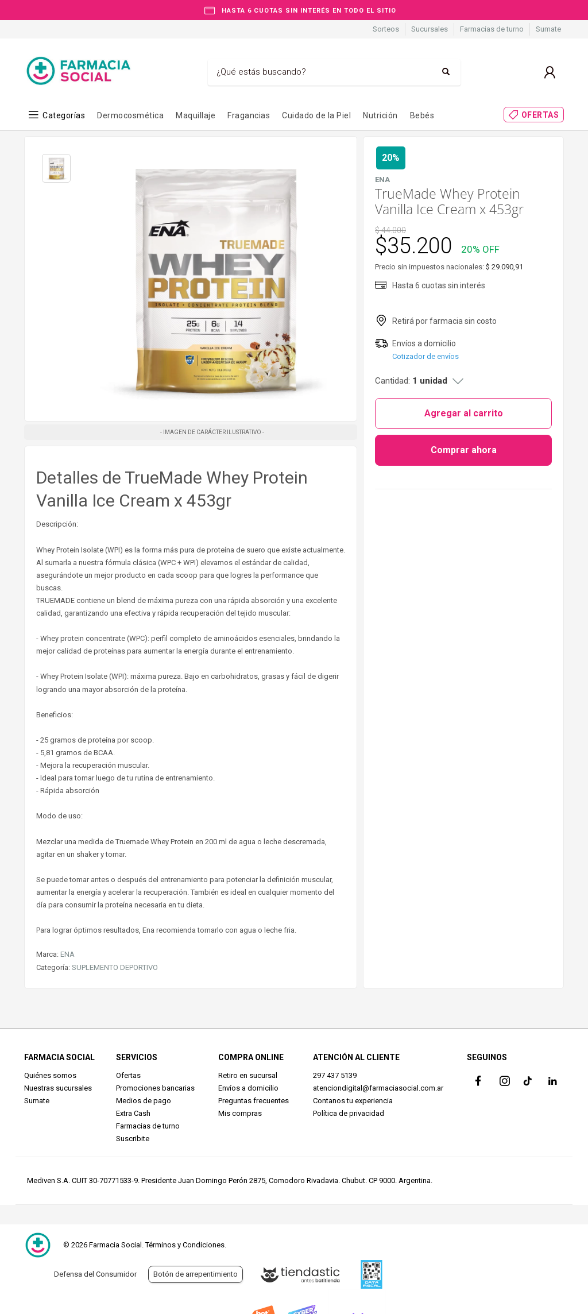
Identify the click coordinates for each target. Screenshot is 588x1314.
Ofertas (128, 1075)
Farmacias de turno (492, 29)
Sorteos (386, 29)
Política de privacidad (348, 1113)
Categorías (63, 115)
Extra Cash (133, 1113)
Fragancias (248, 115)
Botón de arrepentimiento (195, 1274)
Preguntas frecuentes (253, 1100)
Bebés (422, 115)
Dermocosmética (130, 115)
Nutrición (380, 115)
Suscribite (132, 1138)
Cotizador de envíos (425, 356)
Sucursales (429, 29)
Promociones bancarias (155, 1088)
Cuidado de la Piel (316, 115)
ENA (67, 954)
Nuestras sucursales (58, 1088)
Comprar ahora (464, 450)
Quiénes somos (50, 1075)
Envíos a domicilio (248, 1088)
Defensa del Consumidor (95, 1274)
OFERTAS (540, 114)
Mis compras (240, 1113)
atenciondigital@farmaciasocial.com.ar (378, 1088)
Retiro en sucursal (247, 1075)
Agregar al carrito (463, 413)
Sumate (548, 29)
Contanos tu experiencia (353, 1100)
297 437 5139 (335, 1075)
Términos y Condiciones (185, 1244)
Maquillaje (195, 115)
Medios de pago (143, 1100)
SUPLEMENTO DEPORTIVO (115, 967)
